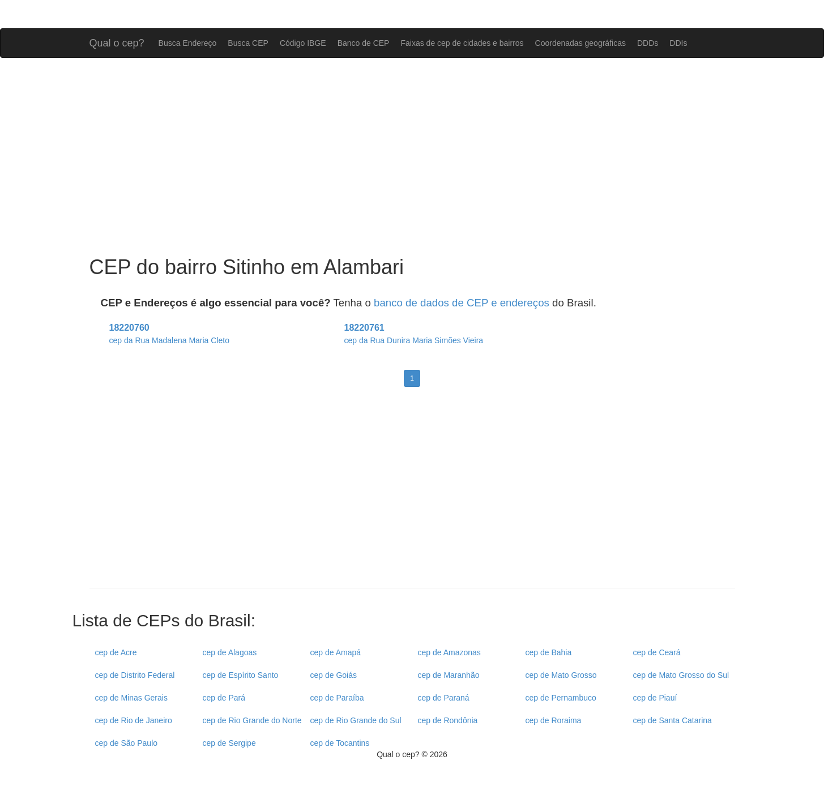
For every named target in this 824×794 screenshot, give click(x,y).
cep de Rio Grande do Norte (252, 720)
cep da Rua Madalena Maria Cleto (169, 340)
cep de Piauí (655, 697)
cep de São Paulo (126, 743)
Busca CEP (248, 43)
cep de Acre (116, 652)
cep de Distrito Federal (135, 675)
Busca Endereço (188, 43)
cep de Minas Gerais (131, 697)
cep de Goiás (333, 675)
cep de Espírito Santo (241, 675)
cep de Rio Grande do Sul (356, 720)
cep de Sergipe (229, 743)
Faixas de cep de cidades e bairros (461, 43)
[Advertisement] (412, 157)
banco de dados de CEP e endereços (461, 303)
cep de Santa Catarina (672, 720)
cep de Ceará (657, 652)
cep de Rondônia (448, 720)
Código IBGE (303, 43)
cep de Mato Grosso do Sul (681, 675)
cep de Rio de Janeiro (133, 720)
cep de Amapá (335, 652)
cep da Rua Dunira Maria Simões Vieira (414, 340)
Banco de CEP (364, 43)
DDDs (647, 43)
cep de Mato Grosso (561, 675)
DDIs (678, 43)
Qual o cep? (116, 41)
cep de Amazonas (449, 652)
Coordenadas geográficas (580, 43)
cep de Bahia (549, 652)
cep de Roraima (554, 720)
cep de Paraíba (337, 697)
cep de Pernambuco (561, 697)
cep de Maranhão (449, 675)
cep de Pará (224, 697)
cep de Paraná (443, 697)
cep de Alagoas (230, 652)
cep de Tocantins (340, 743)
